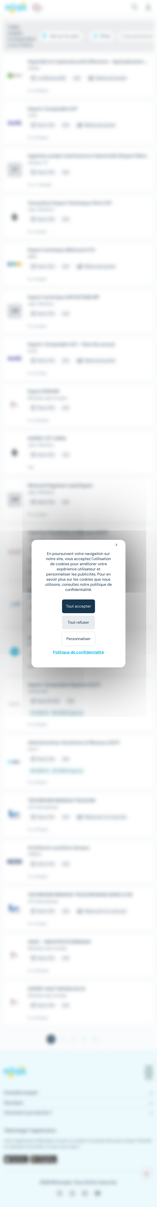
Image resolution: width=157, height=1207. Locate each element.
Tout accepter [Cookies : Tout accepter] (78, 606)
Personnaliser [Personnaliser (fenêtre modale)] (78, 638)
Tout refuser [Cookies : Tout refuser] (78, 622)
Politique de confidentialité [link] (78, 652)
